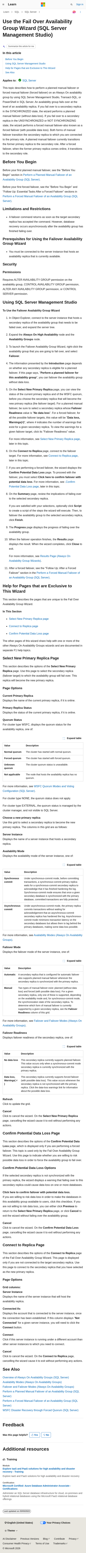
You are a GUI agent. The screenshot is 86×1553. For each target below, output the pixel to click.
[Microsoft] (43, 4)
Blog (45, 1538)
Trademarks (59, 1543)
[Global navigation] (3, 5)
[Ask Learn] (74, 12)
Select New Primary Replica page (60, 439)
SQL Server (31, 12)
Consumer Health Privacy (16, 1543)
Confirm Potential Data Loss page (29, 633)
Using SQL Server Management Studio (25, 63)
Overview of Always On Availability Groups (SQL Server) (36, 1377)
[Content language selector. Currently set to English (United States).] (19, 1523)
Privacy (73, 1538)
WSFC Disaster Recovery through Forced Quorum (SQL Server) (41, 1410)
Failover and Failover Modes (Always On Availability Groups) (38, 1386)
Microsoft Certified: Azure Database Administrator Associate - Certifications (37, 1487)
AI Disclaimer (9, 1538)
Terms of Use (42, 1543)
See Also (9, 72)
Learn (6, 12)
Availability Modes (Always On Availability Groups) (32, 1382)
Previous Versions (29, 1538)
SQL (17, 12)
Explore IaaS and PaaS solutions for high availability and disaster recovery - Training (39, 1470)
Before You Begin (14, 59)
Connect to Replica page (63, 455)
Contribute (59, 1538)
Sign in (79, 4)
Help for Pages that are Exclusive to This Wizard (30, 68)
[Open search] (71, 5)
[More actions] (80, 12)
